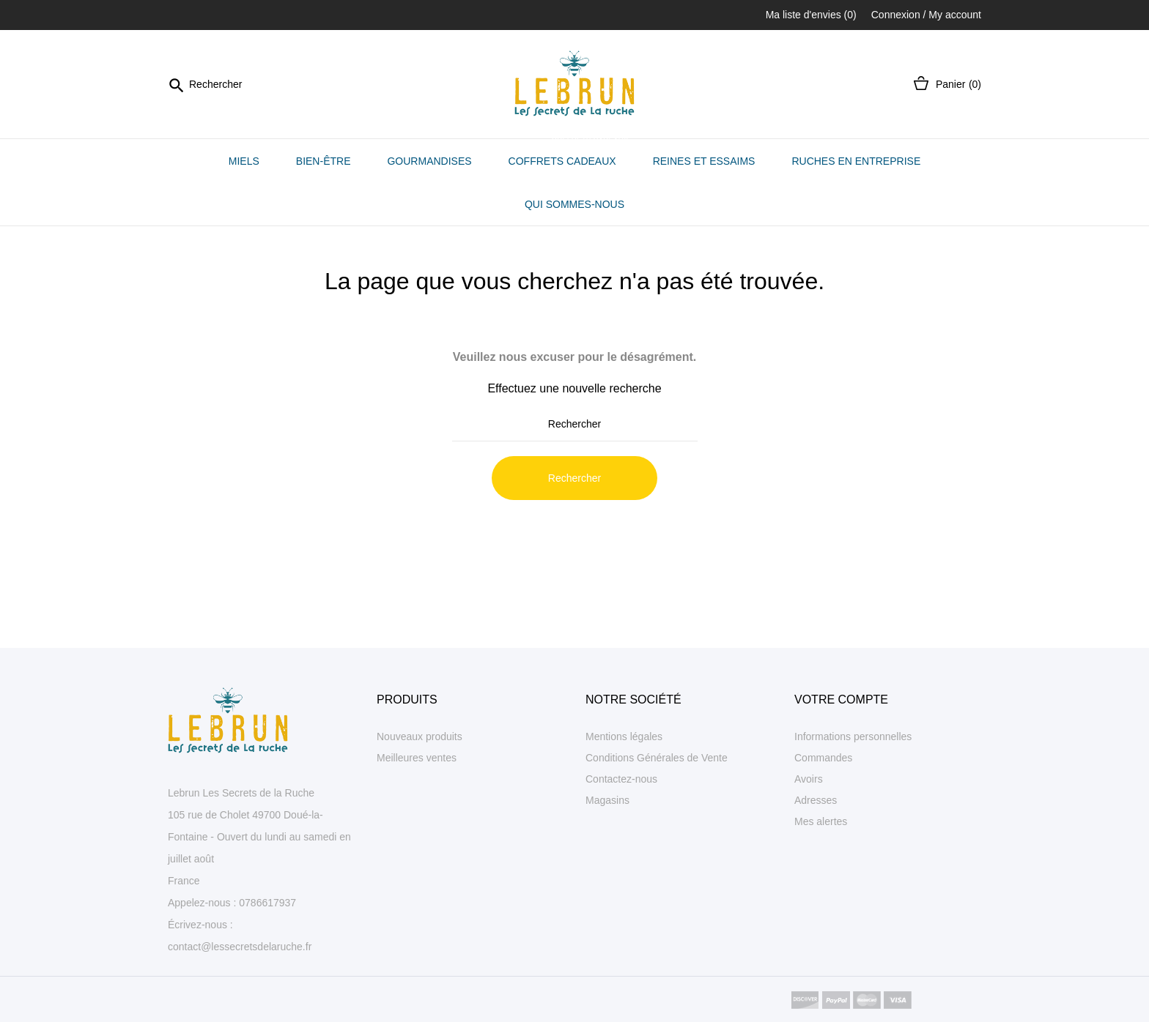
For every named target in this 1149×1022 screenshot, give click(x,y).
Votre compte (841, 699)
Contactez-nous (621, 779)
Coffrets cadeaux (570, 153)
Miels (244, 161)
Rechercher (574, 478)
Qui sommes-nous (574, 204)
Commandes (823, 758)
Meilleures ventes (417, 758)
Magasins (607, 800)
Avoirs (808, 779)
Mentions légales (623, 736)
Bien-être (323, 161)
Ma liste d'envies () (811, 14)
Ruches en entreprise (855, 161)
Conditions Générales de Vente (656, 758)
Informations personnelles (853, 736)
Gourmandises (429, 161)
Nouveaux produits (419, 736)
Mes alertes (820, 821)
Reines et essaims (704, 161)
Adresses (815, 800)
